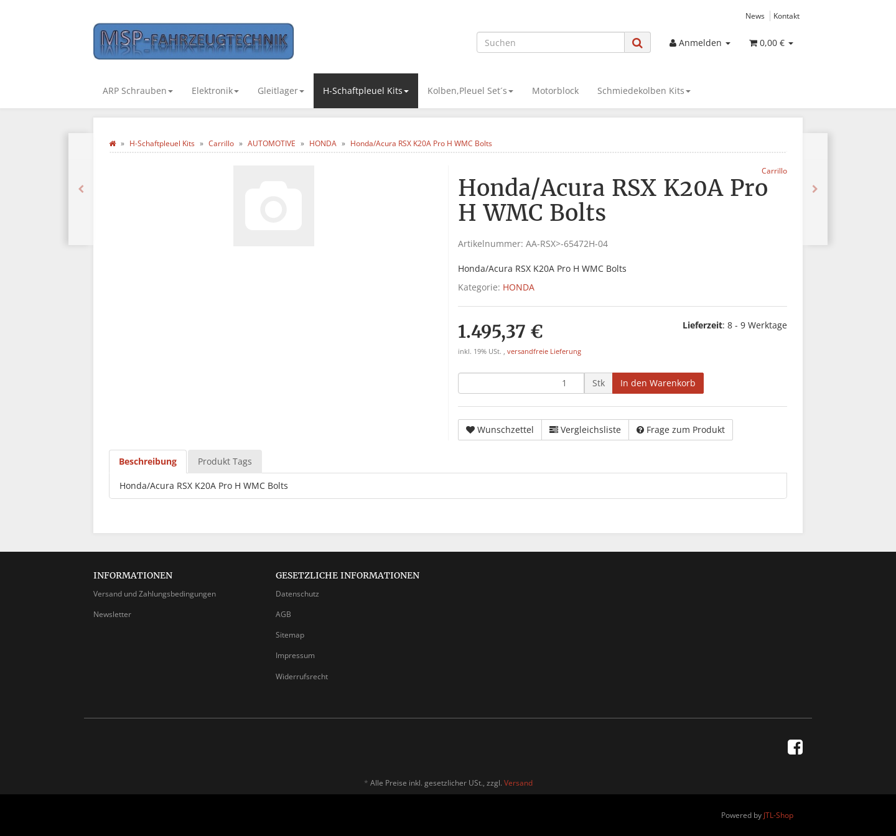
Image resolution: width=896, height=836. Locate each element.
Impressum (295, 655)
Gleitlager (281, 90)
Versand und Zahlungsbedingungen (154, 593)
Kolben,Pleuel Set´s (470, 90)
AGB (283, 614)
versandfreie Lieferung (544, 351)
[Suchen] (551, 42)
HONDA (518, 287)
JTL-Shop (778, 815)
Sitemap (290, 634)
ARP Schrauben (138, 90)
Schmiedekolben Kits (644, 90)
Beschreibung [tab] (148, 461)
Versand (518, 783)
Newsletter (112, 614)
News (755, 16)
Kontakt (786, 16)
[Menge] (521, 383)
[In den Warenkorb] (658, 383)
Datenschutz (297, 593)
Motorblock (555, 90)
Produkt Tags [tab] (225, 461)
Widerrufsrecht (302, 676)
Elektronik (215, 90)
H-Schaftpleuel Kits (366, 90)
